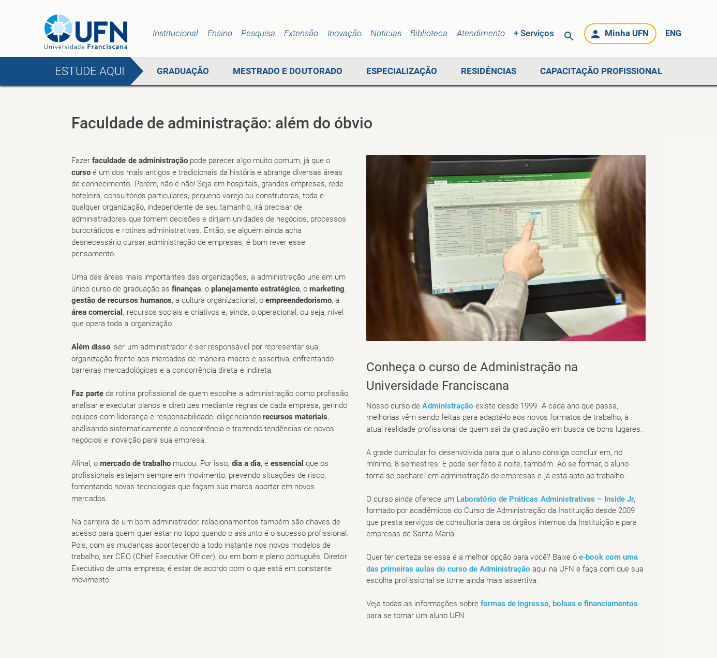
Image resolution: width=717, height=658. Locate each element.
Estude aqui (89, 71)
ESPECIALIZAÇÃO (401, 71)
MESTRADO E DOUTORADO (287, 71)
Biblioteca (428, 33)
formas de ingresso (515, 603)
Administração (448, 406)
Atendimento (481, 33)
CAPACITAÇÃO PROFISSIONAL (601, 71)
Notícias (385, 33)
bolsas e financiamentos (595, 603)
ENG (673, 33)
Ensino (219, 33)
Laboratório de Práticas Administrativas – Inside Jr (545, 499)
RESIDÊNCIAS (488, 71)
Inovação (344, 33)
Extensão (301, 33)
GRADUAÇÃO (183, 71)
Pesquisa (258, 33)
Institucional (175, 33)
